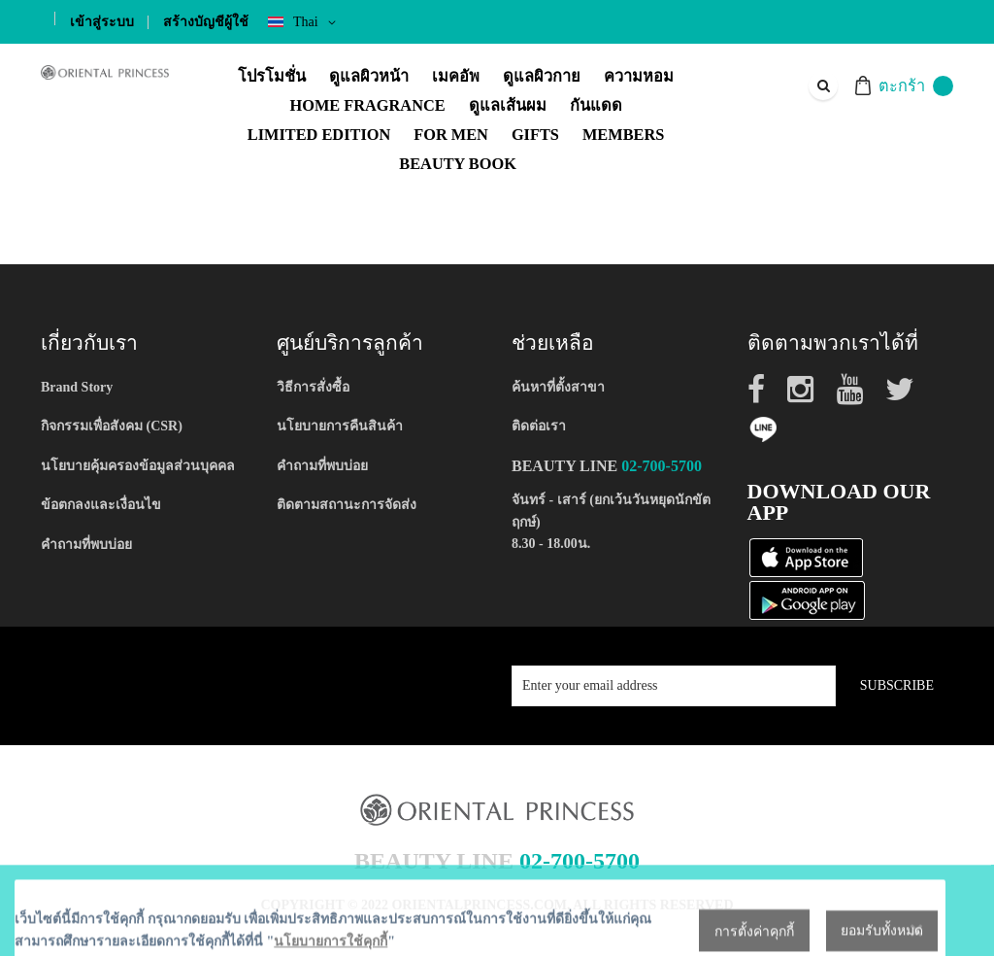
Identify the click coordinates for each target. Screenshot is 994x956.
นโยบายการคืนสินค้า (340, 426)
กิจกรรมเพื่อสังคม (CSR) (111, 426)
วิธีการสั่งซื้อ (313, 387)
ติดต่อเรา (539, 426)
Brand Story (77, 387)
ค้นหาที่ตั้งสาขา (558, 387)
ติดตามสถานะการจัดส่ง (346, 504)
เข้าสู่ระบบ (102, 22)
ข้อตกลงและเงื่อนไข (101, 504)
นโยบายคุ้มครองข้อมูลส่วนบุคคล (138, 466)
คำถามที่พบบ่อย (86, 544)
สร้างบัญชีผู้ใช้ (205, 22)
